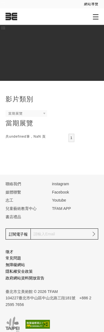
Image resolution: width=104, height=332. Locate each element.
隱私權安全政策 (19, 271)
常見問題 (13, 258)
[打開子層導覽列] (95, 16)
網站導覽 (91, 4)
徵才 (9, 251)
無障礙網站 (15, 264)
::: (3, 3)
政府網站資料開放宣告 (25, 278)
